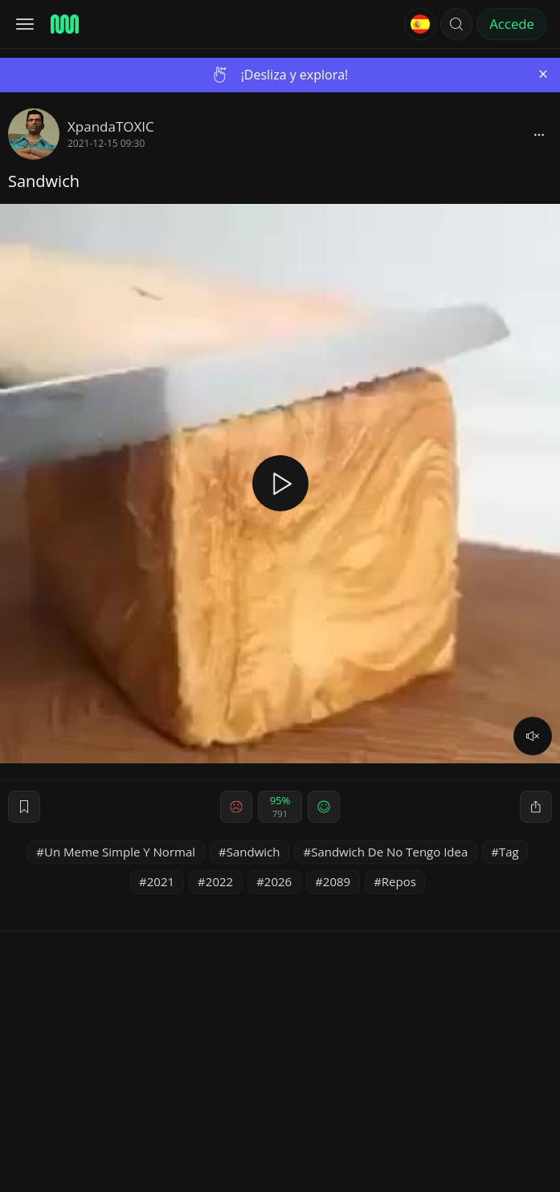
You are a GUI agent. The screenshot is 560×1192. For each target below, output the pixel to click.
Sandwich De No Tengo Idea (389, 852)
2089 (336, 881)
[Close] (543, 74)
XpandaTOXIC (110, 126)
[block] (539, 134)
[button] (456, 24)
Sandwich (253, 852)
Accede (511, 23)
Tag (509, 852)
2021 (160, 881)
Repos (399, 881)
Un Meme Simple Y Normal (119, 852)
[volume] (532, 736)
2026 (278, 881)
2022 (219, 881)
